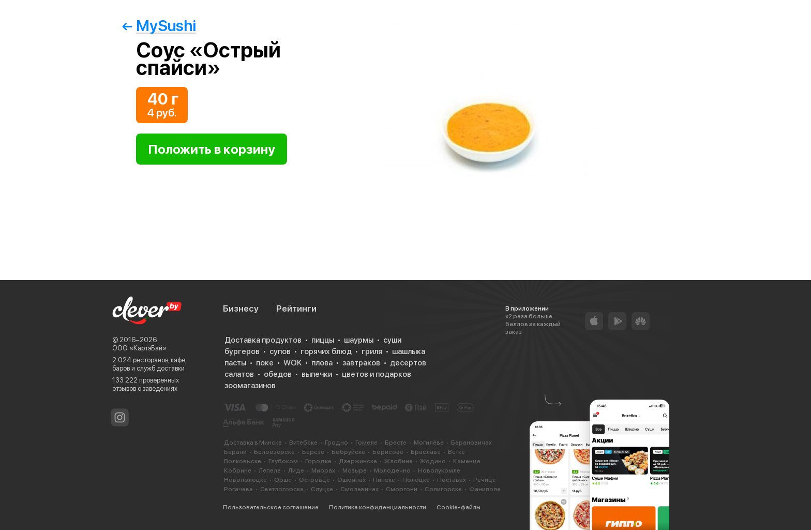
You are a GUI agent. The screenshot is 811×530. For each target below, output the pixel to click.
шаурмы (358, 340)
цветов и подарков (376, 374)
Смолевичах (359, 489)
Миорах (323, 470)
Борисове (387, 451)
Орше (283, 479)
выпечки (317, 374)
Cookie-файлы (458, 507)
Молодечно (392, 470)
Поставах (451, 479)
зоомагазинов (250, 385)
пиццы (322, 340)
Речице (484, 479)
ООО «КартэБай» (139, 348)
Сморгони (401, 489)
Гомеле (366, 442)
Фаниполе (485, 489)
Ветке (456, 451)
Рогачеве (238, 489)
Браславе (426, 451)
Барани (235, 451)
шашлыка (408, 351)
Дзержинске (358, 461)
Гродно (336, 442)
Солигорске (443, 489)
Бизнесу (241, 308)
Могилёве (429, 442)
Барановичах (471, 442)
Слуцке (322, 489)
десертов (408, 362)
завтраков (361, 362)
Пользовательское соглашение (271, 507)
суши (392, 340)
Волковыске (242, 461)
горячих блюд (326, 351)
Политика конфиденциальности (377, 507)
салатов (239, 374)
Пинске (384, 479)
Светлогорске (282, 489)
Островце (314, 479)
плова (322, 362)
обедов (278, 374)
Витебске (303, 442)
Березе (313, 451)
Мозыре (354, 470)
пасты (235, 362)
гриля (372, 351)
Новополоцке (245, 479)
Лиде (296, 470)
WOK (292, 362)
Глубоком (283, 461)
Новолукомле (439, 470)
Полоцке (416, 479)
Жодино (433, 461)
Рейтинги (296, 308)
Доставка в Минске (253, 442)
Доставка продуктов (263, 340)
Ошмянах (351, 479)
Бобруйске (348, 451)
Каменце (466, 461)
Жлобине (398, 461)
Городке (318, 461)
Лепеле (270, 470)
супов (280, 351)
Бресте (396, 442)
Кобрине (237, 470)
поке (265, 362)
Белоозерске (274, 451)
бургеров (242, 351)
